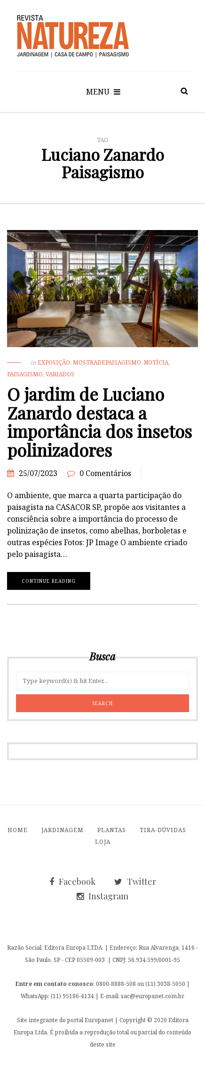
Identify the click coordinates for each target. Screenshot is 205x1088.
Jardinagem (62, 830)
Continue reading (49, 581)
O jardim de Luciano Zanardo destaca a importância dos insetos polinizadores (99, 421)
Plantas (111, 830)
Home (18, 830)
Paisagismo (25, 374)
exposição (54, 362)
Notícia (156, 362)
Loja (102, 842)
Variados (60, 374)
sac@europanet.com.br (152, 996)
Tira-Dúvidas (163, 830)
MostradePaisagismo (107, 362)
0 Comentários (105, 473)
